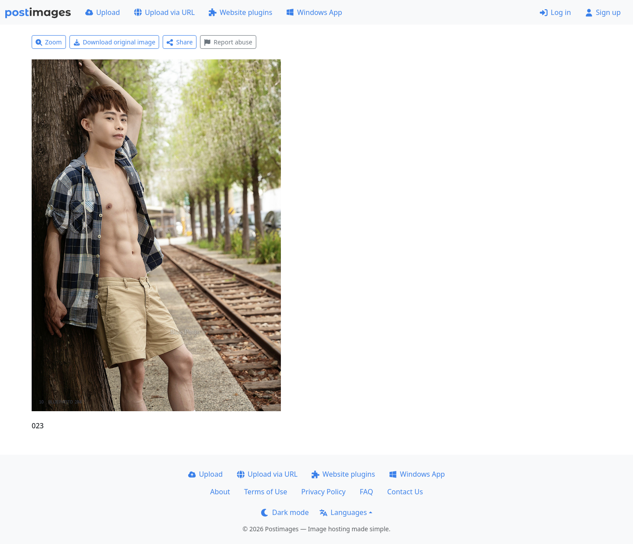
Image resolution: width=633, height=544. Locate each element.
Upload (102, 12)
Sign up (603, 12)
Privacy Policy (323, 492)
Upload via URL (164, 12)
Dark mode (285, 512)
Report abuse (228, 42)
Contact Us (405, 492)
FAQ (366, 492)
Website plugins (240, 12)
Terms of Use (265, 492)
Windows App (314, 12)
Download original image (114, 42)
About (220, 492)
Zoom (49, 42)
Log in (555, 12)
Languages (343, 512)
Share (180, 42)
